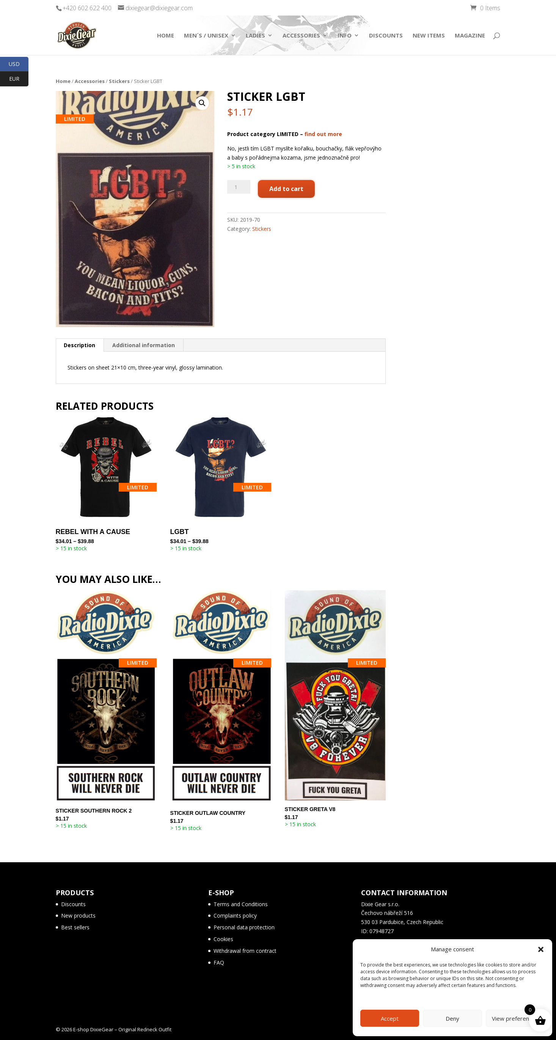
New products (78, 915)
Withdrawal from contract (245, 950)
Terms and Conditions (241, 904)
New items (429, 36)
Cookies (223, 939)
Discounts (386, 36)
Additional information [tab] (143, 345)
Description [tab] (79, 345)
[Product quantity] (238, 187)
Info (345, 36)
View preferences (515, 1018)
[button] (541, 949)
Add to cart (286, 189)
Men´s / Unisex (206, 36)
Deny (452, 1018)
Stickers (119, 81)
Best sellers (75, 927)
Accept (390, 1018)
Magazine (470, 36)
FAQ (219, 962)
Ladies (255, 36)
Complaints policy (235, 915)
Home (165, 36)
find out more (323, 134)
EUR (18, 79)
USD (18, 64)
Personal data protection (244, 927)
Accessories (301, 36)
